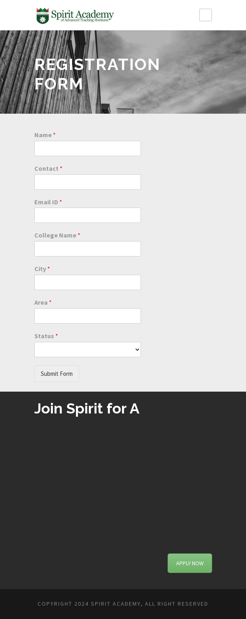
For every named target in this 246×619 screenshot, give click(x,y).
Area (43, 302)
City (42, 269)
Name (45, 135)
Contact (48, 168)
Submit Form (57, 373)
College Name (57, 235)
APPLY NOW (190, 563)
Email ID (48, 202)
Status (46, 336)
